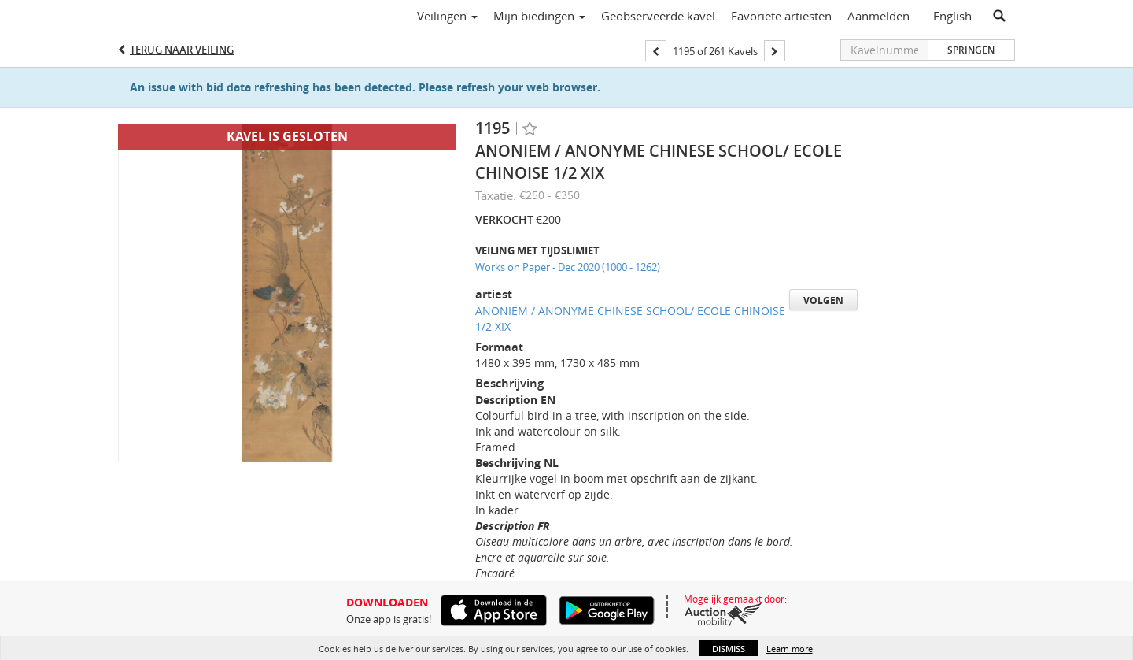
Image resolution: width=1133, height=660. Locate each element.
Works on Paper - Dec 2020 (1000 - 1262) (567, 267)
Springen (971, 50)
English (952, 16)
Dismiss (728, 648)
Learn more (789, 648)
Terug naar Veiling (182, 50)
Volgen (823, 300)
